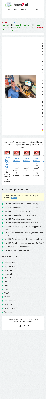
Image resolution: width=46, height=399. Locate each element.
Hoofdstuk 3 (27, 25)
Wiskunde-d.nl (9, 312)
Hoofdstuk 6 (16, 27)
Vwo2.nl (7, 293)
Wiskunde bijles (19, 321)
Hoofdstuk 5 (6, 27)
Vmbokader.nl (9, 266)
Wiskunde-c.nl (9, 308)
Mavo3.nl (8, 270)
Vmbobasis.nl (9, 262)
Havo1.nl (7, 278)
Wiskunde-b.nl (9, 304)
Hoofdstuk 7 (27, 27)
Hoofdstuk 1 (6, 25)
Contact (29, 321)
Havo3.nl (7, 285)
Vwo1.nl (7, 289)
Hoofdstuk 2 (16, 25)
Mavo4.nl (8, 274)
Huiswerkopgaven (9, 30)
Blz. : (18, 204)
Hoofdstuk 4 (37, 25)
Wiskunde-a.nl (9, 300)
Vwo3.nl (7, 297)
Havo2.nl (7, 281)
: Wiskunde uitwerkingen (16, 246)
